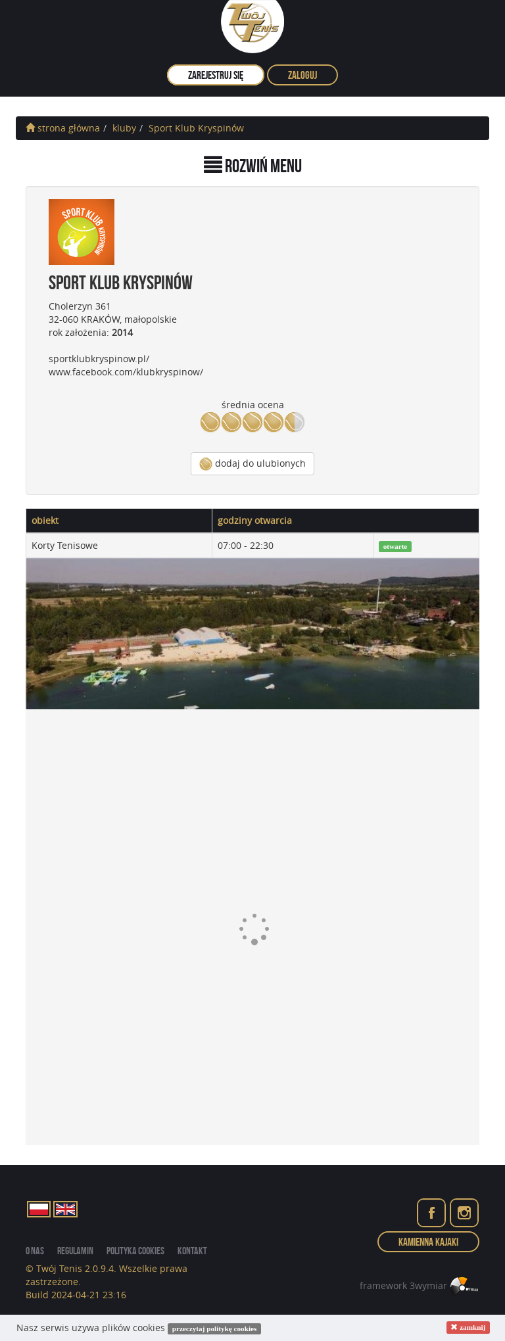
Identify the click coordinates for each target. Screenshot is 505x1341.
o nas (35, 1250)
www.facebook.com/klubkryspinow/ (126, 371)
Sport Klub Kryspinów (196, 128)
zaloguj (302, 75)
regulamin (75, 1250)
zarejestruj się (215, 75)
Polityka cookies (135, 1250)
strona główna (63, 128)
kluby (124, 128)
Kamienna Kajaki (428, 1242)
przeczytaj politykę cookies (214, 1328)
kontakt (192, 1250)
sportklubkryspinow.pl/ (99, 358)
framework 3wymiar (419, 1285)
